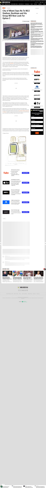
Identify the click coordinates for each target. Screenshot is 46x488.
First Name (32, 116)
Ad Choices (34, 293)
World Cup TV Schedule (8, 0)
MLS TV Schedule (22, 0)
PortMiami (11, 63)
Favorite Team (33, 125)
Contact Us (38, 293)
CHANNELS (40, 4)
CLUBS (32, 4)
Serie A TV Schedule (38, 0)
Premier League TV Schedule (15, 0)
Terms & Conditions (24, 293)
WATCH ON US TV (21, 4)
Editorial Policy (30, 293)
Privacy (20, 293)
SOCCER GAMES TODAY (14, 4)
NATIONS (35, 4)
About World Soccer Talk (9, 293)
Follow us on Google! (26, 21)
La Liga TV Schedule (32, 0)
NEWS (3, 4)
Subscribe (37, 129)
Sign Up (37, 75)
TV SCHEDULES (27, 4)
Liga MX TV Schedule (27, 0)
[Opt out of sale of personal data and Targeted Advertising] (1, 487)
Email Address (33, 120)
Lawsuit (4, 218)
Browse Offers (25, 172)
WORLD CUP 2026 (7, 4)
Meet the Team (16, 293)
